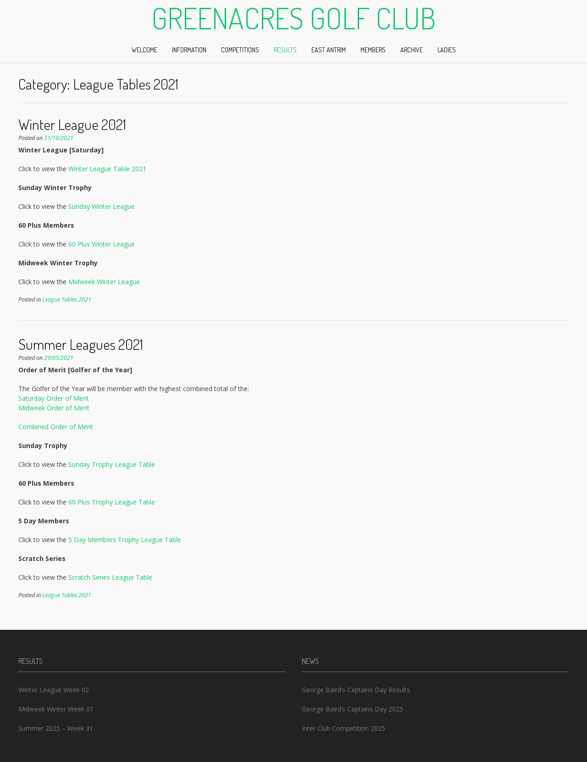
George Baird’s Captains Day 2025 (352, 709)
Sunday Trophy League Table (111, 464)
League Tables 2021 (66, 299)
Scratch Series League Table (110, 577)
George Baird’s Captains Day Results (356, 689)
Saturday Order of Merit (53, 398)
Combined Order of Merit (55, 426)
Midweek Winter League (104, 281)
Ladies (446, 50)
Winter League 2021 (72, 124)
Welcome (144, 50)
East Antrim (328, 50)
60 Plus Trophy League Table (111, 502)
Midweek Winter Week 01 (56, 709)
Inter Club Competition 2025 (343, 728)
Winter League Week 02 (53, 689)
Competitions (240, 50)
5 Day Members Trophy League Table (124, 539)
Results (285, 50)
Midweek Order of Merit (53, 407)
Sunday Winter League (101, 206)
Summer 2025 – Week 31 (55, 728)
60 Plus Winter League (101, 244)
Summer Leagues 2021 (80, 344)
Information (189, 50)
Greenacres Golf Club (293, 18)
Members (373, 50)
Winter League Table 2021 (107, 168)
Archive (411, 50)
